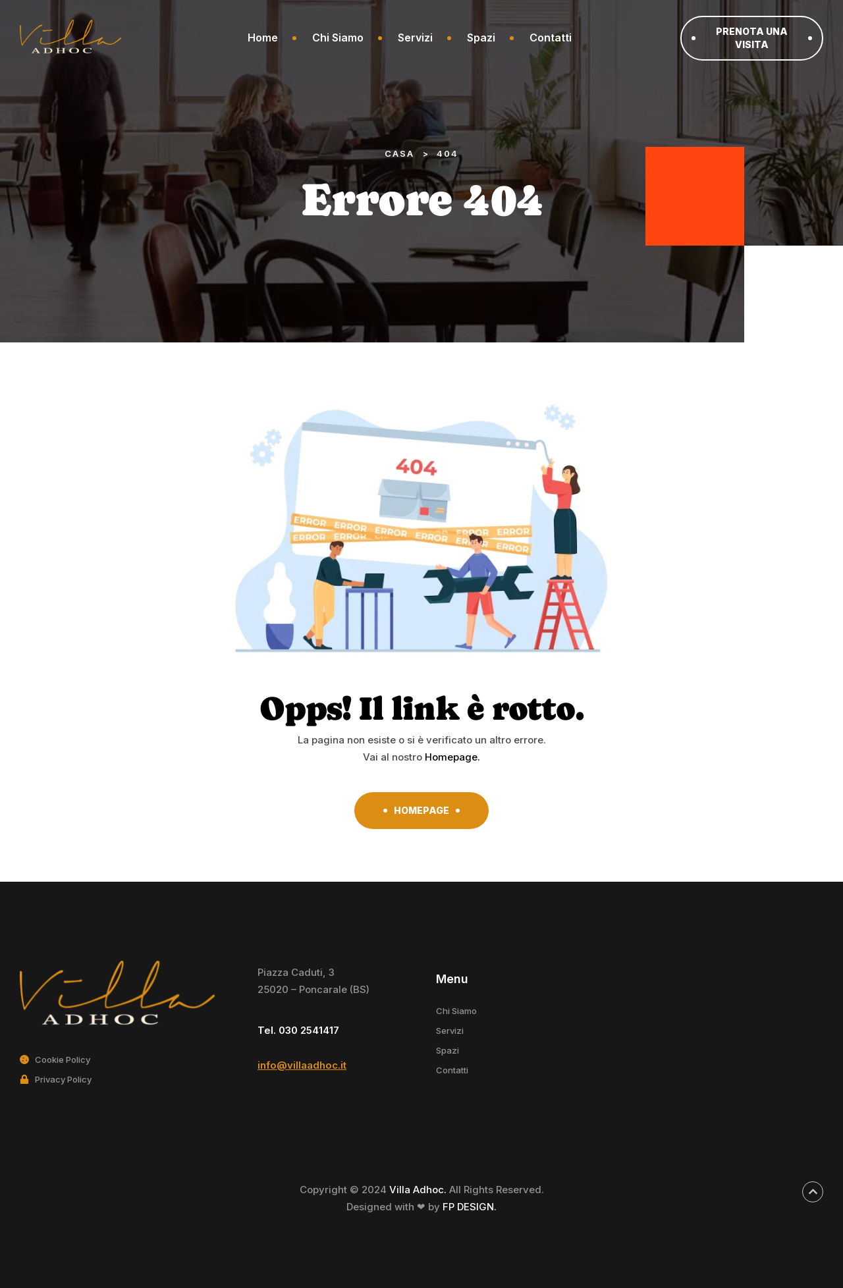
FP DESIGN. (470, 1206)
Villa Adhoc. (419, 1189)
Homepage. (452, 757)
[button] (751, 38)
